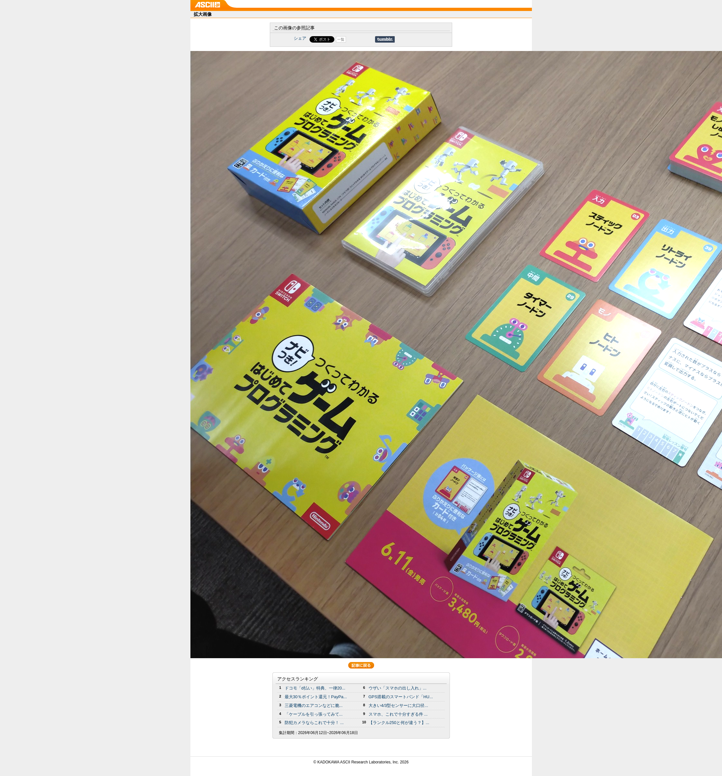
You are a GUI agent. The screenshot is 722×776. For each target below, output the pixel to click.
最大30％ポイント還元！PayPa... (316, 696)
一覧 (340, 39)
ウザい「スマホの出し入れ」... (398, 688)
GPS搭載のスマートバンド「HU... (401, 696)
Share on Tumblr (385, 39)
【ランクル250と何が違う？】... (399, 722)
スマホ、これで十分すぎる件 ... (398, 714)
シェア (300, 38)
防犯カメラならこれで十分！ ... (314, 722)
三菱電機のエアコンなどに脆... (314, 705)
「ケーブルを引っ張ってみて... (314, 714)
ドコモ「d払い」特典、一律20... (315, 688)
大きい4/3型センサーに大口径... (398, 705)
